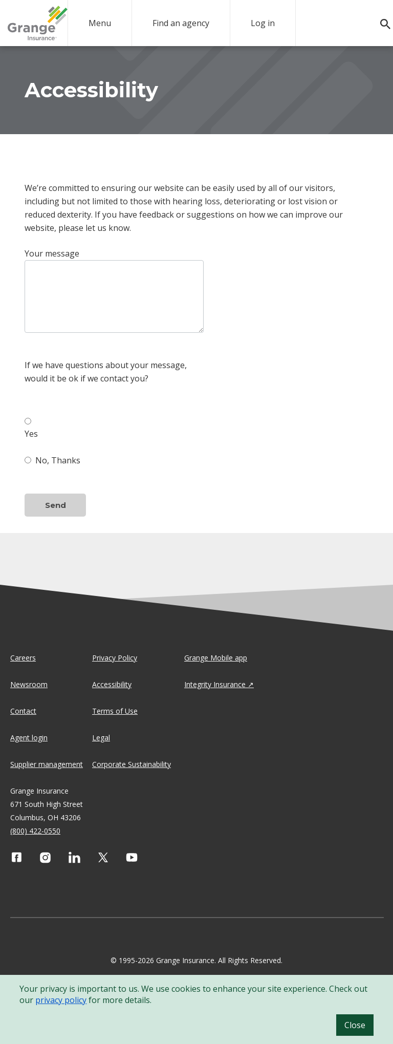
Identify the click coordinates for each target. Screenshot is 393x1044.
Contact (23, 711)
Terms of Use (115, 711)
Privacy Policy (114, 658)
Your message (52, 253)
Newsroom (29, 684)
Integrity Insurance (215, 684)
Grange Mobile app (215, 658)
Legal (101, 737)
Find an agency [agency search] (180, 23)
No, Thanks (52, 460)
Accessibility (112, 684)
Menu (100, 23)
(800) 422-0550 (35, 831)
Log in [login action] (263, 23)
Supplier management (46, 764)
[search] (380, 24)
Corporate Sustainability (131, 764)
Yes (31, 427)
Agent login (29, 737)
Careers (23, 658)
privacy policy (60, 1000)
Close (354, 1025)
